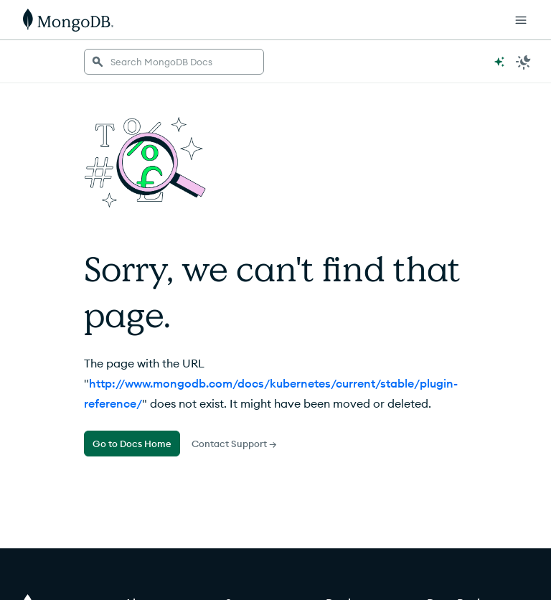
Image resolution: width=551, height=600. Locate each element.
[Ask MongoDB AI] (499, 62)
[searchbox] (174, 62)
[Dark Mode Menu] (524, 62)
